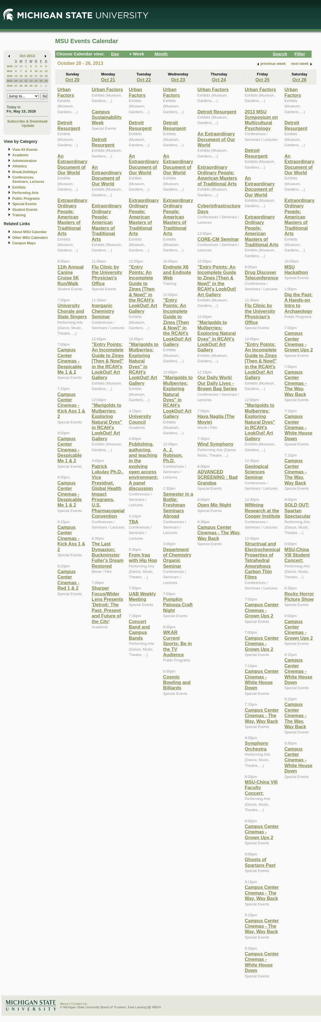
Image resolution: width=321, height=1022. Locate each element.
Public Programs (26, 199)
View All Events (25, 150)
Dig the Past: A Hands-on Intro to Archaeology (298, 303)
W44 (10, 85)
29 (15, 66)
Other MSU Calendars (30, 238)
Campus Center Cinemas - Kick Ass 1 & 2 (71, 405)
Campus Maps (24, 243)
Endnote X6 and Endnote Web (177, 272)
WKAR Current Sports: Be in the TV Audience (177, 643)
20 (15, 80)
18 (41, 75)
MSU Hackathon (296, 269)
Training (19, 215)
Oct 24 (219, 79)
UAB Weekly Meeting (142, 596)
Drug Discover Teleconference (261, 275)
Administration (24, 161)
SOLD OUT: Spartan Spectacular (297, 510)
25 (41, 80)
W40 (10, 66)
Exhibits (19, 187)
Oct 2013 (27, 56)
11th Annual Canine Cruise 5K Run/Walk (70, 275)
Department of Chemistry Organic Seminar (177, 558)
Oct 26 (299, 79)
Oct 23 (178, 79)
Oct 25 (262, 79)
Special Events (24, 204)
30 (21, 66)
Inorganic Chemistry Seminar (103, 311)
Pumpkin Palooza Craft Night (177, 605)
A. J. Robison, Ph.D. (173, 455)
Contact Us (79, 1003)
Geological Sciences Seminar (256, 472)
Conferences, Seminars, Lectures (28, 179)
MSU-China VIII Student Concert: (297, 555)
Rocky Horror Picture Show (299, 596)
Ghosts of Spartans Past (260, 862)
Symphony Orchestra (256, 746)
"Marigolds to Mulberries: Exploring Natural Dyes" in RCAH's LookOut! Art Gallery (107, 422)
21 (21, 80)
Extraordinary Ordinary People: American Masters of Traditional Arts (72, 217)
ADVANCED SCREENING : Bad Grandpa (217, 477)
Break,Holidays (24, 172)
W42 (10, 75)
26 (46, 80)
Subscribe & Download (27, 121)
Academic (20, 155)
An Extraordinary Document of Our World (72, 164)
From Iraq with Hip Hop (143, 557)
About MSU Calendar (29, 232)
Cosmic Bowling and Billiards (176, 682)
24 (36, 80)
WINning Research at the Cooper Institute (262, 510)
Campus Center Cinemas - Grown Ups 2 (262, 610)
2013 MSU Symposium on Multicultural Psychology (261, 120)
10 (36, 71)
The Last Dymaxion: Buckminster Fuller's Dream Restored (108, 555)
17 (36, 75)
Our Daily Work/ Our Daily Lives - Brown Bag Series (217, 383)
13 (15, 75)
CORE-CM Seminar (218, 239)
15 (25, 75)
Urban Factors (65, 92)
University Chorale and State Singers (72, 311)
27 (15, 85)
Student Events (24, 210)
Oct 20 (72, 79)
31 (36, 85)
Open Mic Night (214, 504)
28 (21, 85)
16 (31, 75)
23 (31, 80)
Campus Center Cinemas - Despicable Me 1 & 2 (69, 361)
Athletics (19, 166)
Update (28, 125)
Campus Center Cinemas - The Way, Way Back (218, 533)
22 (25, 80)
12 (46, 71)
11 (41, 71)
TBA (133, 521)
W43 (10, 80)
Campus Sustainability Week (107, 117)
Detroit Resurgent (68, 125)
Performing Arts (25, 193)
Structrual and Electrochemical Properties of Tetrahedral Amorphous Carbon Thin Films (262, 560)
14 (21, 75)
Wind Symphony (215, 444)
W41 (10, 71)
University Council (140, 419)
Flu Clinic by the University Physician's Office (107, 275)
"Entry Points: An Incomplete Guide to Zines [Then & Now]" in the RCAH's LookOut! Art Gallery (108, 361)
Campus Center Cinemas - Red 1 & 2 (68, 580)
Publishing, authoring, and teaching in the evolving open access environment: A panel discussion (143, 466)
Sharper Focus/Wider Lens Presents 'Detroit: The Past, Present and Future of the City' (107, 604)
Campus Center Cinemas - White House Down (262, 679)
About (64, 1003)
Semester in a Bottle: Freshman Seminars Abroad (178, 505)
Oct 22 (144, 79)
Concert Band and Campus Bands (139, 630)
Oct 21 (108, 79)
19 (46, 75)
